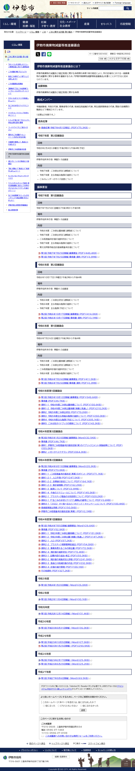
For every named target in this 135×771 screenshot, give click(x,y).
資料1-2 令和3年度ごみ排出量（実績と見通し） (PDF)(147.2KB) (73, 537)
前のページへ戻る (37, 744)
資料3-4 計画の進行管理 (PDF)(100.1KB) (63, 567)
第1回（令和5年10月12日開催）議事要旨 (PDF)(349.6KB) (70, 397)
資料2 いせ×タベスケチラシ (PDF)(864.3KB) (65, 452)
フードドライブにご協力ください (18, 129)
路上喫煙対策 (13, 210)
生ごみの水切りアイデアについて (18, 107)
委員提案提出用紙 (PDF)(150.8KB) (60, 508)
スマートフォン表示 (96, 744)
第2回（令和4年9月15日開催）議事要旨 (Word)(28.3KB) (70, 466)
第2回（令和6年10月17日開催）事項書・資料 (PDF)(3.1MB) (71, 318)
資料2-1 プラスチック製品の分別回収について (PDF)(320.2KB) (73, 496)
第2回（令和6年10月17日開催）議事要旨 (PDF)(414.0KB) (70, 314)
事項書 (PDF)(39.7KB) (54, 401)
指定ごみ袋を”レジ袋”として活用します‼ (18, 78)
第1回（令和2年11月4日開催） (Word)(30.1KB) (65, 599)
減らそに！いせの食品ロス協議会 (18, 162)
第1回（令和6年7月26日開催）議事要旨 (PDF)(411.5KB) (70, 379)
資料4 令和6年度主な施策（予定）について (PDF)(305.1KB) (71, 420)
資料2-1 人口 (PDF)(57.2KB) (58, 541)
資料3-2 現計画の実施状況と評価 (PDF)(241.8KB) (67, 559)
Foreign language (123, 3)
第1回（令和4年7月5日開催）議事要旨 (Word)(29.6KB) (69, 526)
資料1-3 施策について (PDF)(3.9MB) (61, 489)
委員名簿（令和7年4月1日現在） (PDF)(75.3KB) (65, 128)
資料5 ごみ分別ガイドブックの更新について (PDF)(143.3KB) (72, 423)
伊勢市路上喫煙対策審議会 (18, 205)
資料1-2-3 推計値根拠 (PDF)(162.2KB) (62, 485)
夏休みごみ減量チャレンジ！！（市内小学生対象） (17, 136)
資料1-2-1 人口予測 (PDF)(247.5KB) (62, 478)
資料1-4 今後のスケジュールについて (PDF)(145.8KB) (69, 493)
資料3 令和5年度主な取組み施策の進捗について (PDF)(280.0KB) (74, 416)
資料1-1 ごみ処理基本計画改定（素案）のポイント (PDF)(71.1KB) (73, 474)
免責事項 (87, 750)
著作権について (70, 750)
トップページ (21, 32)
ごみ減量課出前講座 (15, 83)
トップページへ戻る (60, 744)
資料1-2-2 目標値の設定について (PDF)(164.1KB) (67, 481)
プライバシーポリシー (29, 750)
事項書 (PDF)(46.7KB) (54, 442)
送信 (83, 710)
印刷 (101, 59)
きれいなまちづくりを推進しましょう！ (18, 99)
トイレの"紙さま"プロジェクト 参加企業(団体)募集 (19, 121)
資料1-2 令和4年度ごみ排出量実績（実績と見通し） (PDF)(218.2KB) (75, 408)
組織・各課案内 (61, 757)
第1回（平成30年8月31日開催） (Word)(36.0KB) (66, 628)
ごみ (44, 32)
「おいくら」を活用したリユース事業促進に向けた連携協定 (18, 66)
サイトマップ (75, 3)
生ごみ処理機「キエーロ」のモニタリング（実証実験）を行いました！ (18, 198)
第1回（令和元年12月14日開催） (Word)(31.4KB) (66, 614)
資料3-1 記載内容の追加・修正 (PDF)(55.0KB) (65, 556)
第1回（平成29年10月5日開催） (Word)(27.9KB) (66, 642)
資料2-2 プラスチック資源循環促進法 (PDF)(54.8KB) (68, 544)
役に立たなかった (90, 706)
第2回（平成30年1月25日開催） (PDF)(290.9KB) (66, 646)
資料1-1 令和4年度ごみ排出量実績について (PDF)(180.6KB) (72, 405)
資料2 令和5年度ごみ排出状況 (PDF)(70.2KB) (65, 412)
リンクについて (51, 750)
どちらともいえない (69, 706)
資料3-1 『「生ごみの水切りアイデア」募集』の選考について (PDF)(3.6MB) (77, 500)
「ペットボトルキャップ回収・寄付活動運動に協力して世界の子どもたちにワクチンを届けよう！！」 (18, 186)
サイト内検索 (92, 8)
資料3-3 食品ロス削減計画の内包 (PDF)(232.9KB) (67, 563)
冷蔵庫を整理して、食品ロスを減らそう (18, 143)
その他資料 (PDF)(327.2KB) (57, 571)
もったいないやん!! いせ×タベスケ (18, 177)
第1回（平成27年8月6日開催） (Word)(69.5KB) (66, 678)
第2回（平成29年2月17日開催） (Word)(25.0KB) (66, 660)
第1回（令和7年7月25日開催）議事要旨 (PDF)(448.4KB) (70, 253)
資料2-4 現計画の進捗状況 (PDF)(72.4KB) (64, 552)
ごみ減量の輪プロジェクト (17, 71)
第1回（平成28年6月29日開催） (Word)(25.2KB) (66, 664)
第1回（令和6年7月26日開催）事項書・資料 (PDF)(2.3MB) (70, 383)
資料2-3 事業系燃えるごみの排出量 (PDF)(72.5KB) (68, 548)
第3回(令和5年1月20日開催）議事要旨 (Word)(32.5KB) (69, 438)
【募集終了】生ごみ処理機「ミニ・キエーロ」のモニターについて (18, 91)
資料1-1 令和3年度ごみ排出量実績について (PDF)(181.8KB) (72, 533)
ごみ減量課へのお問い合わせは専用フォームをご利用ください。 (73, 736)
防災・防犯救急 (59, 3)
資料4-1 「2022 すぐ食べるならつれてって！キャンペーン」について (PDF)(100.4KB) (84, 504)
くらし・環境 (34, 32)
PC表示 (76, 744)
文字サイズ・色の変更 (103, 3)
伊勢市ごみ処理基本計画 (17, 149)
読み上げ (87, 3)
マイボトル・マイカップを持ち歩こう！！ (18, 114)
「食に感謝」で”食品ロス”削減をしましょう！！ (18, 170)
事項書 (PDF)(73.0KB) (54, 470)
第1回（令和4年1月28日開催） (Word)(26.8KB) (65, 585)
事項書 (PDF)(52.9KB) (54, 529)
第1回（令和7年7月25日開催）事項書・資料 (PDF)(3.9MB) (70, 257)
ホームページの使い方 (107, 750)
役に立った (50, 706)
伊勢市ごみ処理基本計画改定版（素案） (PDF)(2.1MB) (68, 511)
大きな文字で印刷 (117, 59)
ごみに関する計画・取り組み (60, 32)
